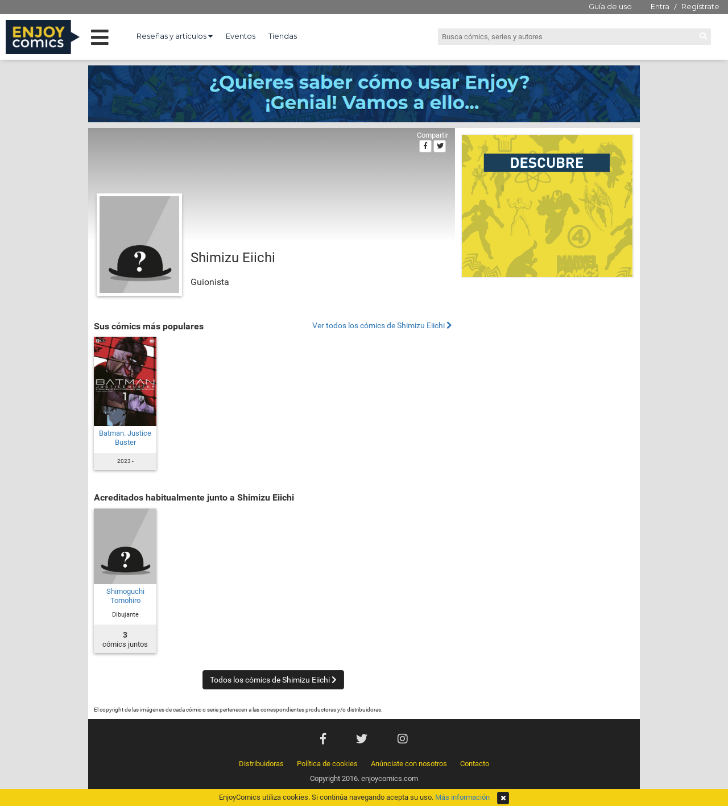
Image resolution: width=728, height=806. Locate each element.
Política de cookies (327, 763)
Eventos (240, 35)
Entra (660, 6)
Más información (462, 797)
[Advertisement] (547, 361)
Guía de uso (610, 6)
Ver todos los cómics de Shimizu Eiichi (382, 325)
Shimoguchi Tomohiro (125, 596)
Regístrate (700, 6)
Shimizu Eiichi (233, 258)
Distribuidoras (261, 763)
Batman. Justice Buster (125, 438)
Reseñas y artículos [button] (174, 35)
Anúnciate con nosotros (409, 763)
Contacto (474, 763)
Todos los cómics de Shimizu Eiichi (273, 679)
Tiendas (282, 35)
